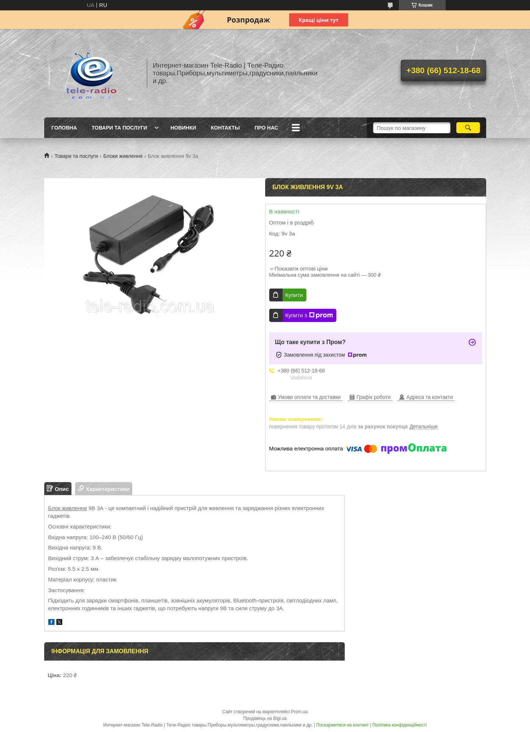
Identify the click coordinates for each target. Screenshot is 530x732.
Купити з (309, 315)
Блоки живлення (123, 156)
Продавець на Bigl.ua (265, 718)
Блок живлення (67, 508)
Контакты (225, 128)
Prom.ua (299, 711)
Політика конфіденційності (399, 725)
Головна (64, 128)
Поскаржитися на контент (342, 725)
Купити (294, 295)
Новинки (183, 128)
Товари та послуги (119, 128)
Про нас (266, 128)
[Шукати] (468, 127)
